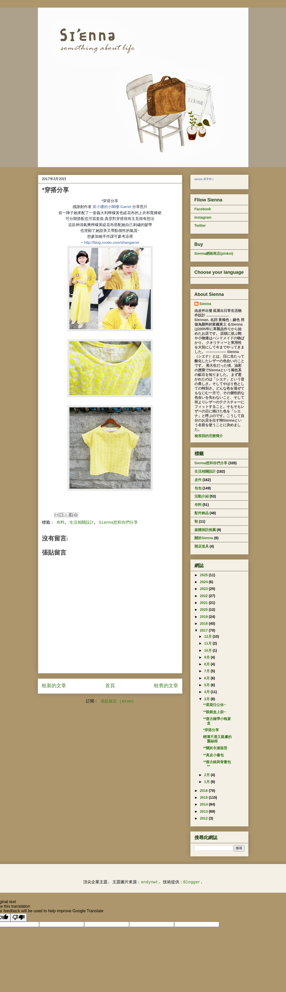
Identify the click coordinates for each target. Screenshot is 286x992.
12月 (208, 636)
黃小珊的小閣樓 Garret (112, 206)
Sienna (205, 304)
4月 (207, 692)
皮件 (198, 480)
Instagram (203, 217)
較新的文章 (54, 686)
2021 (204, 603)
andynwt (149, 882)
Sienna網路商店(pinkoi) (213, 253)
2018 (204, 623)
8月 (207, 664)
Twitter (200, 225)
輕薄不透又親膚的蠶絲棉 (217, 739)
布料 (60, 522)
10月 (208, 650)
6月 (207, 678)
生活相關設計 (81, 522)
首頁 (110, 686)
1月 (207, 782)
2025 (204, 575)
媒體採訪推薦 (205, 530)
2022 (204, 596)
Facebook (202, 209)
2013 (204, 811)
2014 (204, 804)
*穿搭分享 (211, 730)
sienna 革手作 (203, 179)
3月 (207, 699)
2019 (204, 617)
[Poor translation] (18, 917)
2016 (204, 791)
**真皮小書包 (213, 755)
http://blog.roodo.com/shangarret (111, 242)
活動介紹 (201, 496)
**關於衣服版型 (215, 748)
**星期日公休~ (214, 705)
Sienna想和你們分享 (118, 522)
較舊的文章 (166, 686)
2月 (207, 775)
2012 (204, 818)
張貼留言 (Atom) (117, 701)
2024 (204, 582)
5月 (207, 685)
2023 (204, 589)
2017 (204, 630)
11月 (208, 643)
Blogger (191, 882)
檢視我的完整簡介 (208, 436)
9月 (207, 657)
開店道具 (201, 546)
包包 (198, 488)
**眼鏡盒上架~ (214, 712)
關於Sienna (203, 538)
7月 (207, 671)
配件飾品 (201, 513)
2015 (204, 797)
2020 (204, 609)
